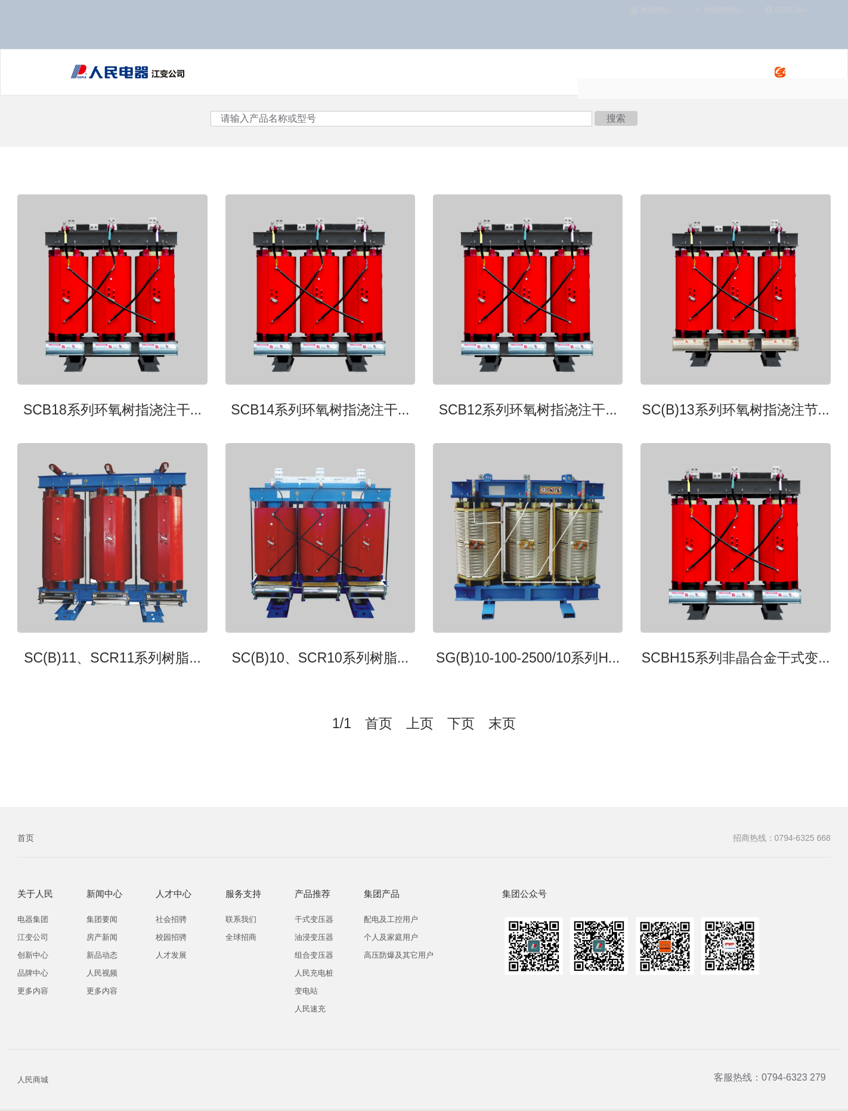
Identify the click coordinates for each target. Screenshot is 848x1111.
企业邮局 (600, 1095)
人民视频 (101, 944)
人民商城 (32, 1051)
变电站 (306, 962)
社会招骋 (171, 891)
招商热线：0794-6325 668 (782, 810)
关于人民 (523, 44)
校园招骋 (171, 909)
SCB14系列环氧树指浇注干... (320, 381)
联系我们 (240, 891)
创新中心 (32, 927)
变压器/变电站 (281, 44)
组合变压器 (314, 927)
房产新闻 (101, 909)
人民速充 (411, 44)
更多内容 (32, 962)
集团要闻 (101, 891)
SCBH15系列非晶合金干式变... (736, 629)
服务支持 (467, 44)
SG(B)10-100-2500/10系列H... (528, 629)
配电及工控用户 (391, 891)
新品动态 (101, 927)
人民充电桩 (351, 44)
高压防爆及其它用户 (399, 927)
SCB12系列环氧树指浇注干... (528, 381)
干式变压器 (314, 891)
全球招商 (240, 909)
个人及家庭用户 (391, 909)
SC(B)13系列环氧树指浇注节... (735, 381)
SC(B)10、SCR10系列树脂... (320, 629)
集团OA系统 (497, 1095)
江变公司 (32, 909)
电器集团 (32, 891)
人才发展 (171, 927)
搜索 (616, 90)
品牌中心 (32, 944)
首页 (25, 810)
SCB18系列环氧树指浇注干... (112, 381)
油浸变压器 (314, 909)
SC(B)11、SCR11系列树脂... (112, 629)
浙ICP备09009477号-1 (399, 1095)
